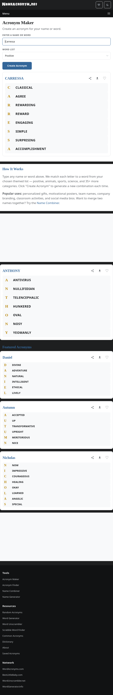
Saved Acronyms (11, 653)
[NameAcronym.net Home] (19, 5)
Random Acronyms (12, 612)
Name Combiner (48, 203)
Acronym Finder (10, 585)
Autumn (9, 407)
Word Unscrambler (12, 624)
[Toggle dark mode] (107, 4)
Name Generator (11, 596)
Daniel (7, 357)
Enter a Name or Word (16, 35)
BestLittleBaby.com (12, 674)
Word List (8, 49)
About (5, 647)
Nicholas (9, 458)
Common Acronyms (12, 635)
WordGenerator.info (12, 686)
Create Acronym (17, 65)
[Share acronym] (90, 78)
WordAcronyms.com (13, 668)
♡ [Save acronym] (104, 78)
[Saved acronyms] (99, 4)
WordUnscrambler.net (13, 680)
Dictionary (7, 641)
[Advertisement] (56, 237)
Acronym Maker (10, 579)
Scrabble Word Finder (13, 629)
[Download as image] (97, 78)
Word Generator (10, 618)
